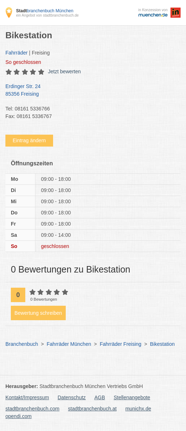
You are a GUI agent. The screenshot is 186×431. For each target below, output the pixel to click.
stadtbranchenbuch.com (32, 409)
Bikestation (162, 344)
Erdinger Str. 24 (89, 90)
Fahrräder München (69, 344)
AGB (99, 397)
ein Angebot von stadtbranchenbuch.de (47, 15)
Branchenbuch (21, 344)
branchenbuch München (44, 10)
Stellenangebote (132, 397)
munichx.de (138, 409)
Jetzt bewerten (64, 71)
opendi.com (18, 416)
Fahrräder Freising (120, 344)
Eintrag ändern (29, 140)
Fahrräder (16, 53)
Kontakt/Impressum (27, 397)
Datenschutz (72, 397)
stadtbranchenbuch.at (92, 409)
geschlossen (23, 62)
